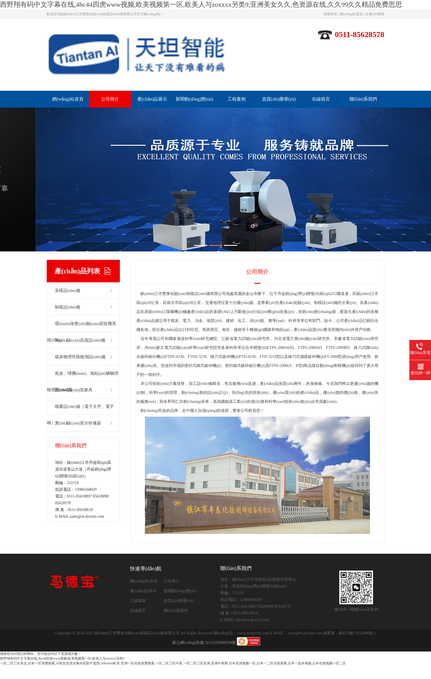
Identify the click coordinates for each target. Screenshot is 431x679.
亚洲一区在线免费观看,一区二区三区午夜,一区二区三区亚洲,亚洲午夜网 (174, 676)
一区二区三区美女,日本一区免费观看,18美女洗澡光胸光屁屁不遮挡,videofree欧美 (60, 676)
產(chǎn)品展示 (152, 99)
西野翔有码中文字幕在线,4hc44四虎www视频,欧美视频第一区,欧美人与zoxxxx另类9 (62, 672)
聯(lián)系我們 (363, 99)
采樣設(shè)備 (67, 303)
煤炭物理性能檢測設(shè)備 (80, 370)
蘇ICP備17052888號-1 (357, 646)
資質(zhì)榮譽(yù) (279, 99)
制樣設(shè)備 (67, 320)
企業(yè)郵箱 (374, 14)
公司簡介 (110, 99)
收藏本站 (330, 14)
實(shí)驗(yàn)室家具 (74, 403)
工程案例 (237, 99)
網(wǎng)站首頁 (351, 14)
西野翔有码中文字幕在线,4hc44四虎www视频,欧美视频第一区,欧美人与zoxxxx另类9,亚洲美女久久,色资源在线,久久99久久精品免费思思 (201, 4)
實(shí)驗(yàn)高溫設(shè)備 (80, 353)
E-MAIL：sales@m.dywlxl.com (296, 646)
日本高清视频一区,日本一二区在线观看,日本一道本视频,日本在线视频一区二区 (287, 676)
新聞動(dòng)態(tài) (194, 99)
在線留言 (321, 99)
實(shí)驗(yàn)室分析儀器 (78, 436)
